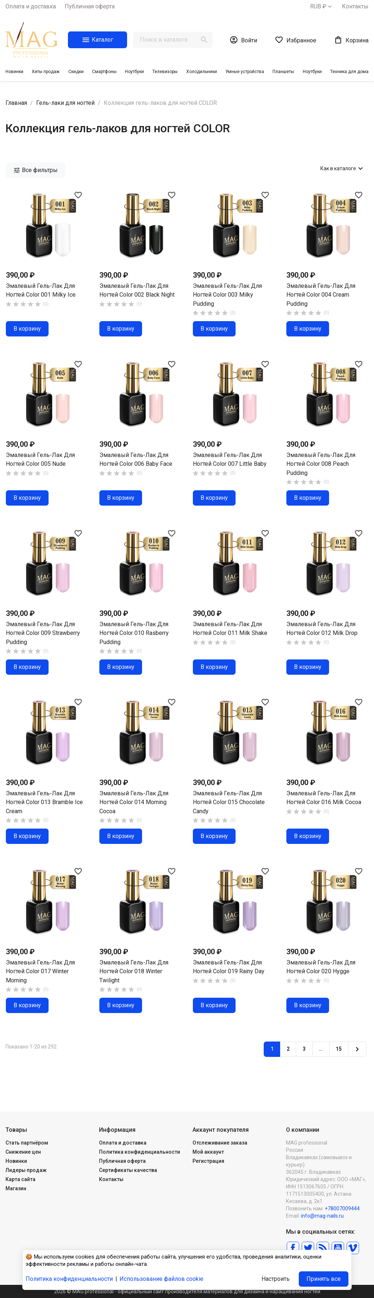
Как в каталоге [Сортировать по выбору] (342, 168)
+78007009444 (342, 1208)
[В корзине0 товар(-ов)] (351, 39)
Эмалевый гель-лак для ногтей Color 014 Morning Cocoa (133, 802)
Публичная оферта (90, 6)
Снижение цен (23, 1152)
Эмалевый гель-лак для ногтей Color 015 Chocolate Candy (229, 802)
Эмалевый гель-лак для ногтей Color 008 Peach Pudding (320, 464)
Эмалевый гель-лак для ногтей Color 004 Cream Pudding (320, 294)
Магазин (15, 1188)
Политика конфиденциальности (139, 1152)
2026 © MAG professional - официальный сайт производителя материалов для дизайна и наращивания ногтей (187, 1291)
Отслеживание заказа (219, 1143)
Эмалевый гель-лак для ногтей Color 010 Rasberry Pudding (134, 633)
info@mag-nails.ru (322, 1216)
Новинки (16, 1161)
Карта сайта (20, 1179)
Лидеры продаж (26, 1170)
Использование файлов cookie (161, 1278)
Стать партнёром (26, 1143)
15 (338, 1049)
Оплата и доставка (30, 6)
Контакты (355, 6)
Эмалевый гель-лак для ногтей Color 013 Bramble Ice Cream (44, 802)
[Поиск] (173, 40)
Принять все (323, 1278)
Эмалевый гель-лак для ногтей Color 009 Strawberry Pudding (43, 633)
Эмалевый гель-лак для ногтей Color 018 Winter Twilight (133, 971)
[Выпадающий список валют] (321, 6)
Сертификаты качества (128, 1170)
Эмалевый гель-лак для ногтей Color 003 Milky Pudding (227, 294)
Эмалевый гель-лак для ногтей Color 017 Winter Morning (40, 971)
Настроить (276, 1278)
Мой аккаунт (208, 1152)
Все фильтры (35, 170)
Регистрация (208, 1161)
